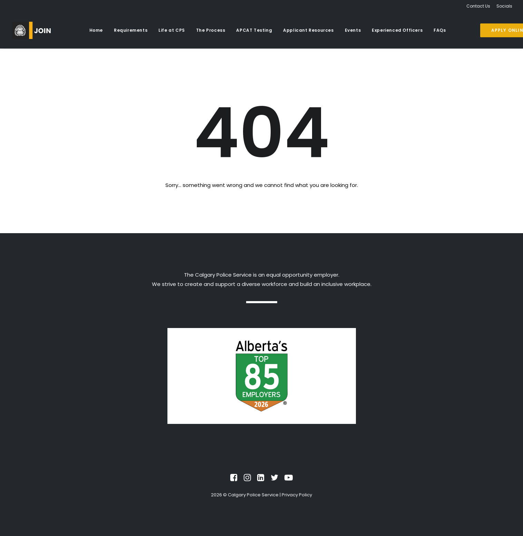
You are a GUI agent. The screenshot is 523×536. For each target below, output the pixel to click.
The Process (210, 30)
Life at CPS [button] (171, 30)
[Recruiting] (31, 30)
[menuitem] (479, 6)
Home (96, 30)
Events (353, 30)
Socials (504, 6)
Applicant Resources (308, 30)
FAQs (440, 30)
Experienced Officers (397, 30)
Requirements (130, 30)
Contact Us (478, 6)
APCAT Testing (254, 30)
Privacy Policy (297, 495)
